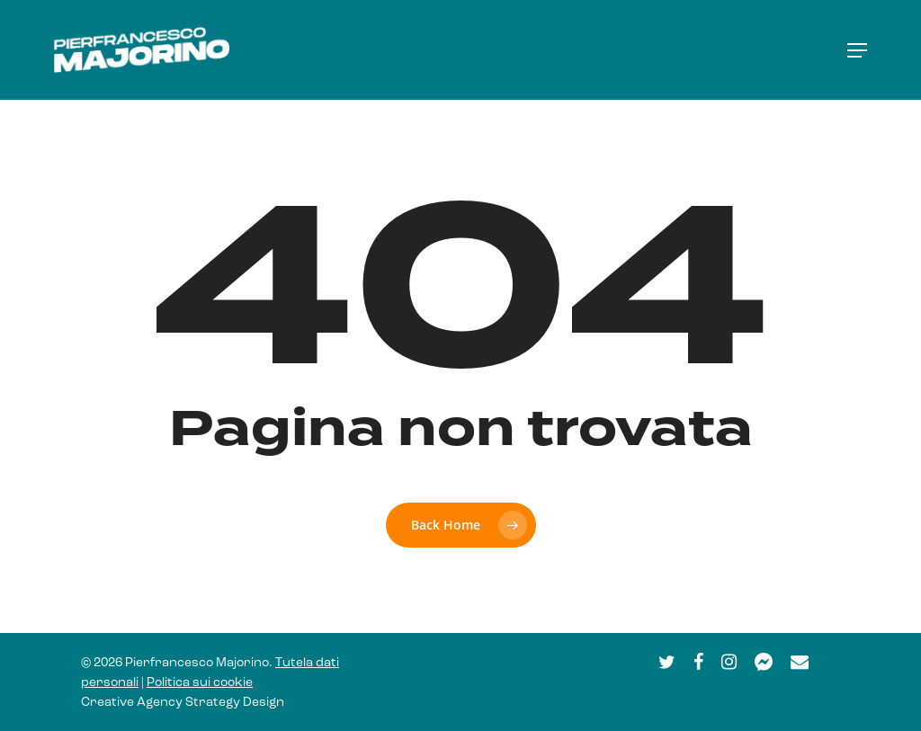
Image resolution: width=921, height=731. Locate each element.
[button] (857, 50)
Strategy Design (234, 702)
